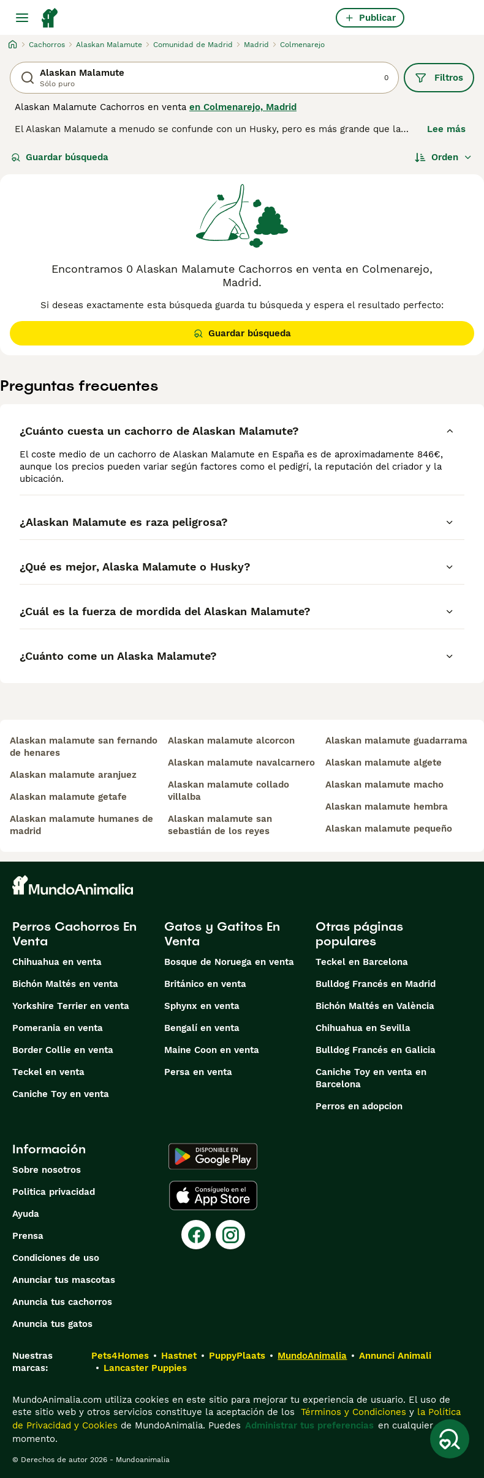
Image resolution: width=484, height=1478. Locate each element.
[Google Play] (212, 1156)
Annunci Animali (395, 1355)
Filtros (439, 78)
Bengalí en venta (202, 1027)
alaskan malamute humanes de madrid (81, 825)
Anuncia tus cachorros (62, 1301)
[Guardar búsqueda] (449, 1438)
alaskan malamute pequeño (388, 828)
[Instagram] (230, 1234)
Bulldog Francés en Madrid (376, 983)
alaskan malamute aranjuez (73, 774)
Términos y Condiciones (352, 1411)
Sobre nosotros (46, 1169)
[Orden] (443, 157)
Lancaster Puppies (145, 1367)
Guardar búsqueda (59, 157)
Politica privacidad (53, 1191)
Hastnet (179, 1355)
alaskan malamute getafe (68, 796)
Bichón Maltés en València (375, 1005)
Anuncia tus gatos (52, 1323)
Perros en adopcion (359, 1106)
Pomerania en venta (57, 1027)
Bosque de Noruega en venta (229, 961)
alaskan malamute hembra (386, 806)
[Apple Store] (213, 1195)
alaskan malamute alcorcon (231, 740)
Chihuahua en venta (57, 961)
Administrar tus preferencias (309, 1425)
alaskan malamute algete (383, 762)
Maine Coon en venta (211, 1049)
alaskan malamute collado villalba (228, 790)
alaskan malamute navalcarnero (241, 762)
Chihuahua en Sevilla (363, 1027)
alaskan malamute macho (384, 784)
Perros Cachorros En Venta (74, 933)
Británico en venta (205, 983)
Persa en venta (198, 1071)
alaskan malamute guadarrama (396, 740)
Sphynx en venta (202, 1005)
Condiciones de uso (55, 1257)
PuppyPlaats (237, 1355)
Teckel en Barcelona (362, 961)
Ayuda (25, 1213)
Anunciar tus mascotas (63, 1279)
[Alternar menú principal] (22, 18)
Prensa (27, 1235)
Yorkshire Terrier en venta (70, 1005)
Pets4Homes (120, 1355)
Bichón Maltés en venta (65, 983)
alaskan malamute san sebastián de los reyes (220, 825)
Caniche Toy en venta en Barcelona (371, 1078)
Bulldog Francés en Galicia (376, 1049)
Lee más (446, 129)
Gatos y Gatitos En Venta (222, 933)
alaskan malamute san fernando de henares (83, 746)
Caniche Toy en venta (60, 1093)
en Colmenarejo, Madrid (243, 107)
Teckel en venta (48, 1071)
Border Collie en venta (62, 1049)
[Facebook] (196, 1234)
